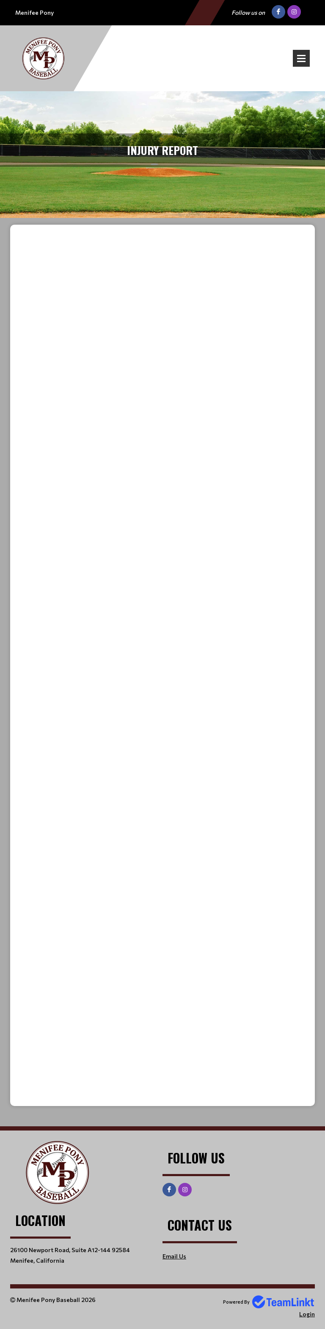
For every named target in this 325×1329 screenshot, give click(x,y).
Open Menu (301, 58)
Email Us (174, 1256)
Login (307, 1314)
